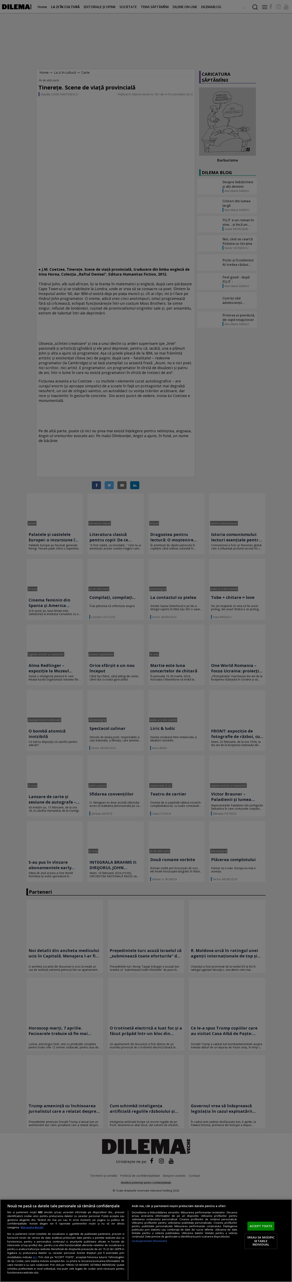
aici (35, 1257)
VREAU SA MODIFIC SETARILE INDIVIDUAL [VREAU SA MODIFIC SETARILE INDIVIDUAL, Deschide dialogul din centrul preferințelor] (260, 1240)
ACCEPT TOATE (261, 1226)
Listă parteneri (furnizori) (149, 1241)
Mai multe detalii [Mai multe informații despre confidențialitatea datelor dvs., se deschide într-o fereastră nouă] (32, 1227)
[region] (146, 1240)
